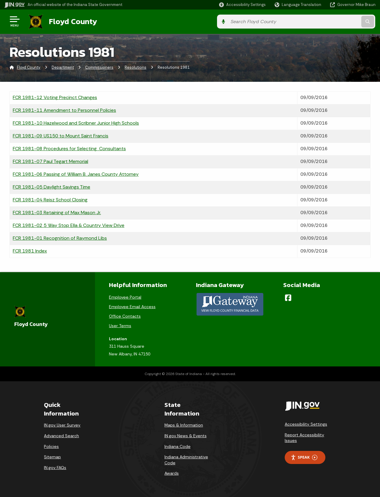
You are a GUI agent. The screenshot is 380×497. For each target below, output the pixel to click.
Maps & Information (183, 424)
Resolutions (135, 66)
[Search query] (333, 21)
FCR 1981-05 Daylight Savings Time (51, 186)
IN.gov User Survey (62, 424)
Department (63, 66)
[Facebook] (288, 296)
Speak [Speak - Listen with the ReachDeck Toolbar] (304, 457)
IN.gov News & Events (185, 435)
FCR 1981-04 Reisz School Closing (50, 199)
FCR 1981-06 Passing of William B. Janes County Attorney (76, 173)
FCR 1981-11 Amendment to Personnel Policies (64, 109)
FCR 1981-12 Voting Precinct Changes (55, 96)
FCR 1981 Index (30, 250)
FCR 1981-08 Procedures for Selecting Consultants (69, 148)
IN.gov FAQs (55, 466)
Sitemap (52, 456)
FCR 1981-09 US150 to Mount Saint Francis (60, 135)
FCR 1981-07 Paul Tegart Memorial (50, 160)
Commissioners (99, 66)
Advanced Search (61, 435)
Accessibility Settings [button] (306, 423)
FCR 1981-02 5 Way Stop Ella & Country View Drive (68, 224)
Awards (171, 472)
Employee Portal (125, 296)
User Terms (120, 324)
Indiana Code (177, 445)
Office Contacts (125, 315)
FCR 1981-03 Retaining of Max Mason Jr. (57, 211)
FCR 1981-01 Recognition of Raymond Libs (60, 237)
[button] (242, 4)
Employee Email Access (132, 305)
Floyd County (72, 21)
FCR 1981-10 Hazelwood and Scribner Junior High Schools (76, 122)
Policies (51, 445)
